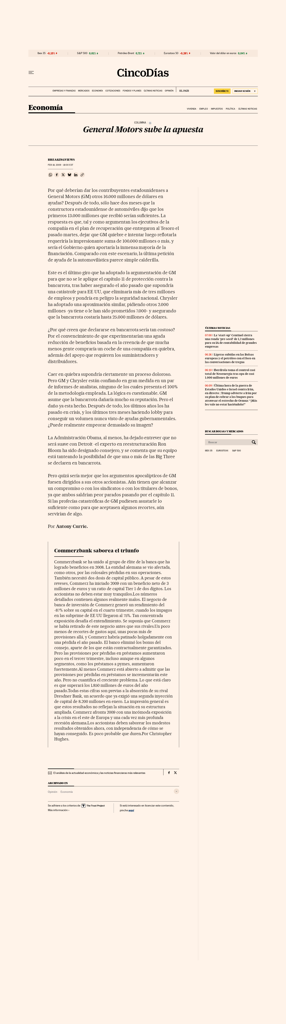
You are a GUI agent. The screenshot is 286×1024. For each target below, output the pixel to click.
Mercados (83, 90)
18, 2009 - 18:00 (60, 165)
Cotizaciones (112, 90)
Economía (97, 90)
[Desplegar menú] (31, 72)
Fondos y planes (132, 90)
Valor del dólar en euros (223, 53)
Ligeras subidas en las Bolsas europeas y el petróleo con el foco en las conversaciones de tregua (230, 358)
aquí (131, 810)
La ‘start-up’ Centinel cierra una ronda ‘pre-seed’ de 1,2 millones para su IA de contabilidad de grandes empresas (231, 340)
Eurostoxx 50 (171, 53)
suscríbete (222, 91)
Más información (59, 810)
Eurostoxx (222, 451)
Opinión (169, 90)
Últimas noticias (153, 90)
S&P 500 (82, 53)
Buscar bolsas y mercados (224, 431)
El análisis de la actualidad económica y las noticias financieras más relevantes (99, 772)
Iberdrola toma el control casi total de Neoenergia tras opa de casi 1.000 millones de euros (230, 373)
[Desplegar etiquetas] (176, 791)
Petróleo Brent (126, 53)
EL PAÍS (182, 89)
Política (230, 109)
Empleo (203, 109)
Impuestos (217, 109)
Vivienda (191, 109)
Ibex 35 (41, 53)
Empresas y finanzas (64, 90)
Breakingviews (61, 159)
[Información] (150, 122)
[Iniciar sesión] (245, 91)
